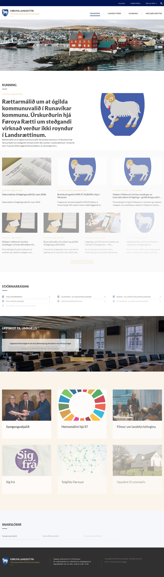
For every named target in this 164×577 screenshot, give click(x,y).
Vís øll (82, 359)
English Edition (136, 3)
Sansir (125, 562)
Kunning (133, 13)
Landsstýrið (114, 13)
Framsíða (95, 13)
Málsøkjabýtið (154, 13)
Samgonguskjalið (9, 541)
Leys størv (121, 3)
